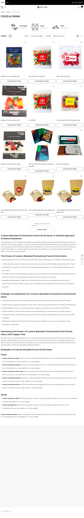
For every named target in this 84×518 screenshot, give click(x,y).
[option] (21, 27)
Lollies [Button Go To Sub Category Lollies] (42, 26)
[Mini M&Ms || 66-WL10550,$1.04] (42, 57)
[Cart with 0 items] (81, 7)
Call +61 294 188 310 (77, 2)
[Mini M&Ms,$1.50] (42, 101)
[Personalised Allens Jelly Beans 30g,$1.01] (70, 101)
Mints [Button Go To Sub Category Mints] (62, 26)
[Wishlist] (20, 42)
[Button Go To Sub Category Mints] (55, 27)
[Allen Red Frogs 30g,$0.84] (70, 57)
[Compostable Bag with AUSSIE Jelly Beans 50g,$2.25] (70, 191)
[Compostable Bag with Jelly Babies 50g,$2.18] (42, 191)
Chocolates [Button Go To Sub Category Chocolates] (23, 26)
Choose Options (14, 81)
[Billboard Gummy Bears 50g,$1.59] (14, 57)
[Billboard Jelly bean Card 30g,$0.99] (14, 145)
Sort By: (48, 36)
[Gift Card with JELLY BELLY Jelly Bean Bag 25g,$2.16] (42, 145)
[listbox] (59, 36)
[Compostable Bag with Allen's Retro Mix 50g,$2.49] (14, 191)
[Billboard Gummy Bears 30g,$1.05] (14, 101)
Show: (27, 36)
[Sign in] (78, 7)
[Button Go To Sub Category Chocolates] (14, 27)
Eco (7, 2)
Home (2, 2)
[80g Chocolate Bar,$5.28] (70, 145)
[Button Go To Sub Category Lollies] (35, 27)
